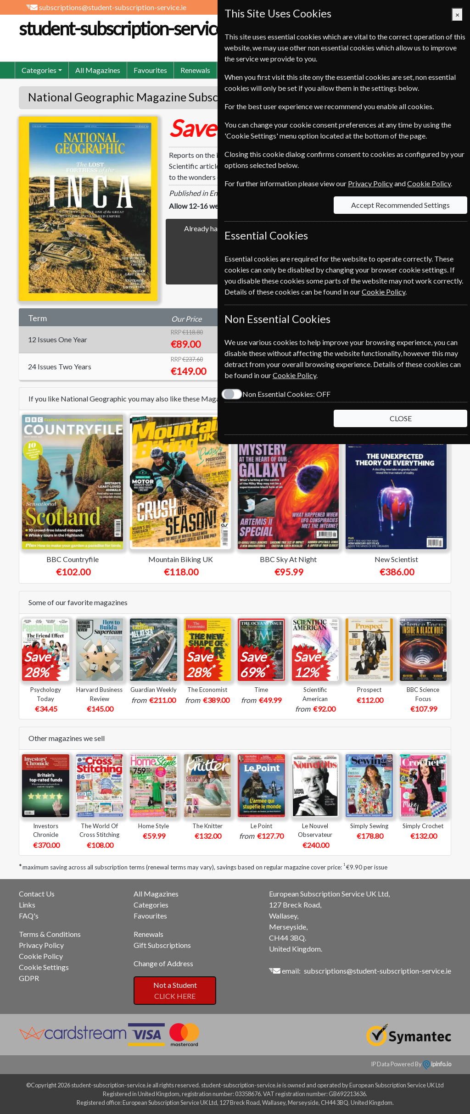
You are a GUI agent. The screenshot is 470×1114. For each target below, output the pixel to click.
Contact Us (37, 893)
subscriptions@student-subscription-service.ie (112, 7)
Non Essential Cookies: (286, 394)
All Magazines (97, 70)
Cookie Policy (41, 956)
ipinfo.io (437, 1064)
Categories (151, 904)
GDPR (29, 978)
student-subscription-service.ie (151, 28)
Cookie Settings (44, 967)
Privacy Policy (41, 945)
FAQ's (29, 915)
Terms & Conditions (50, 934)
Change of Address (163, 963)
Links (27, 904)
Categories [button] (39, 70)
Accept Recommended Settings (400, 205)
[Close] (457, 15)
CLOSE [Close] (401, 418)
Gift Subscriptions (162, 945)
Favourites (150, 70)
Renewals (195, 70)
